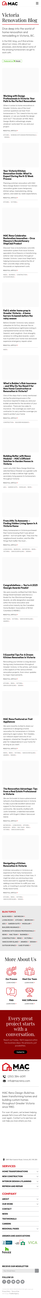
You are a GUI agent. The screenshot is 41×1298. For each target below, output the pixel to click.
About (20, 1199)
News (5, 1214)
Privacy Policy (6, 1291)
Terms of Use (15, 1291)
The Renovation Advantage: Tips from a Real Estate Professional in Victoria (20, 791)
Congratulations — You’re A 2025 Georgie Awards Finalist (20, 586)
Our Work (20, 1204)
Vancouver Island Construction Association (32, 1242)
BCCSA (18, 1250)
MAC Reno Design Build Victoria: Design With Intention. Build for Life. (10, 3)
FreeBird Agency (14, 1293)
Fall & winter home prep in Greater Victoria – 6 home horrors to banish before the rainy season (18, 314)
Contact (7, 1209)
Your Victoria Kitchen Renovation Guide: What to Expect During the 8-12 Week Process (18, 174)
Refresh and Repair (20, 1186)
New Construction (20, 1176)
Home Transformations (20, 1171)
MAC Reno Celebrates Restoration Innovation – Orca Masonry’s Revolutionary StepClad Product (19, 239)
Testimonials (9, 1219)
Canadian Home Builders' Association (20, 1242)
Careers (6, 1223)
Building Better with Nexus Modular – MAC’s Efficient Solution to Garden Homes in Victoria (18, 460)
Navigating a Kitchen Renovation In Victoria (15, 864)
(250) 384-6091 (17, 1076)
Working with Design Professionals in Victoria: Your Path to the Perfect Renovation (19, 98)
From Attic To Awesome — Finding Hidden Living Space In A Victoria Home (20, 523)
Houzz (6, 1250)
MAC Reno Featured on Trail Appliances (17, 720)
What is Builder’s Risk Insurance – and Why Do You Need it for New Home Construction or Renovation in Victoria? (19, 387)
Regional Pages (20, 1228)
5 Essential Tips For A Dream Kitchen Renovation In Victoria (19, 656)
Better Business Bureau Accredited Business (7, 1243)
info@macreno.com (19, 1080)
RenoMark (5, 1259)
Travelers (31, 1250)
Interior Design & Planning (20, 1181)
